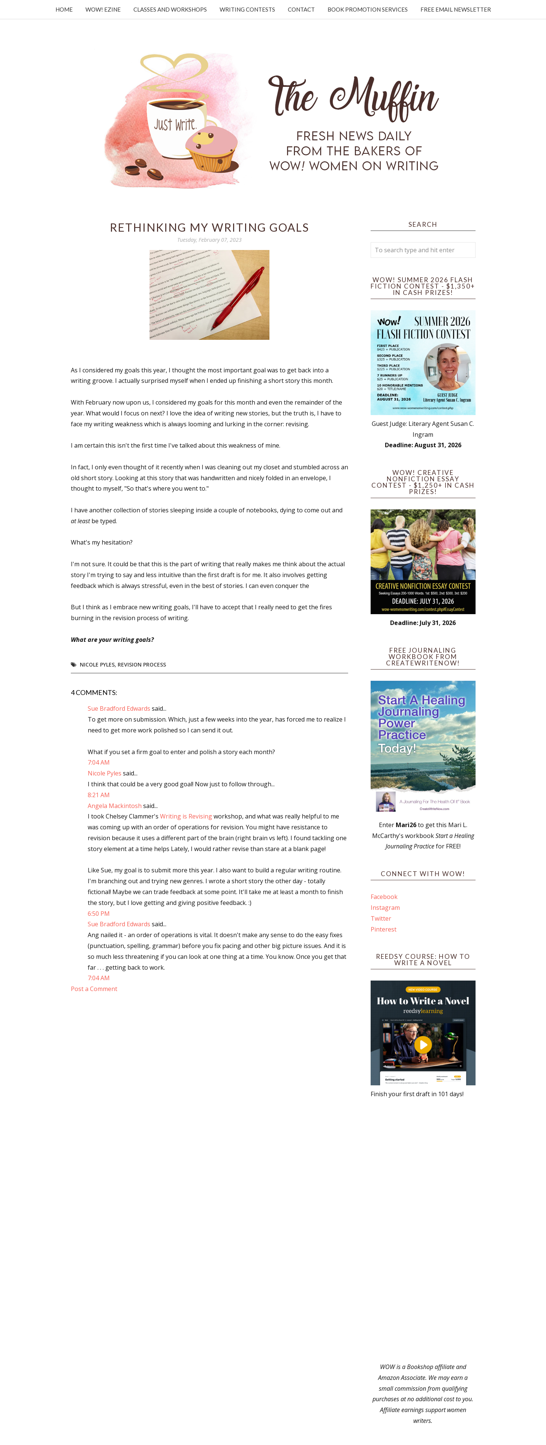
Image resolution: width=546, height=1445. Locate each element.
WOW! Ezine (103, 9)
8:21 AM (99, 795)
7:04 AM (99, 762)
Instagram (385, 907)
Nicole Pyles (97, 664)
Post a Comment (94, 989)
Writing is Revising (186, 816)
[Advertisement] (423, 1230)
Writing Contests (247, 9)
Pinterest (383, 929)
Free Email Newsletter (455, 9)
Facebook (384, 897)
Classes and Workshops (170, 9)
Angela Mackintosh (115, 806)
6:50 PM (99, 913)
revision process (142, 664)
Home (64, 9)
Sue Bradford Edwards (119, 708)
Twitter (381, 918)
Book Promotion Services (368, 9)
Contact (301, 9)
